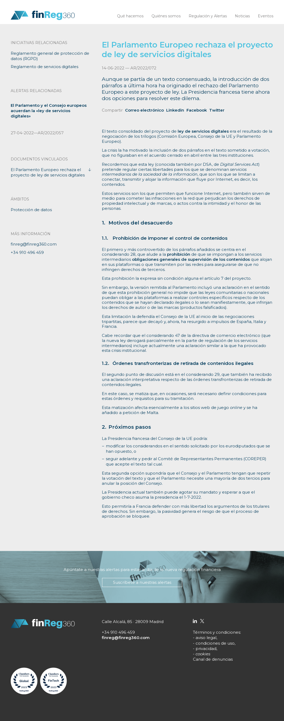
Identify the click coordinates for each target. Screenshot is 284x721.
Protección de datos (31, 209)
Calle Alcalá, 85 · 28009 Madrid (133, 621)
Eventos (265, 16)
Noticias (242, 16)
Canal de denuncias (213, 659)
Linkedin (175, 110)
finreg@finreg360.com (34, 244)
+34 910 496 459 (27, 252)
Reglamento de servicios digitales (44, 66)
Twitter (216, 110)
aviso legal (206, 637)
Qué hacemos (130, 16)
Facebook (196, 110)
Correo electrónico (144, 110)
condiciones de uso (215, 643)
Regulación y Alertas (208, 16)
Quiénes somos (166, 16)
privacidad (206, 648)
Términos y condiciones (216, 632)
